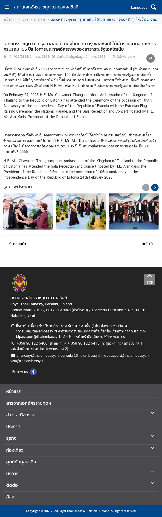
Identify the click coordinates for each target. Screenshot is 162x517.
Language (139, 7)
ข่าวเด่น (39, 19)
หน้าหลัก (10, 19)
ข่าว (25, 19)
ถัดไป (148, 243)
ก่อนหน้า (16, 243)
